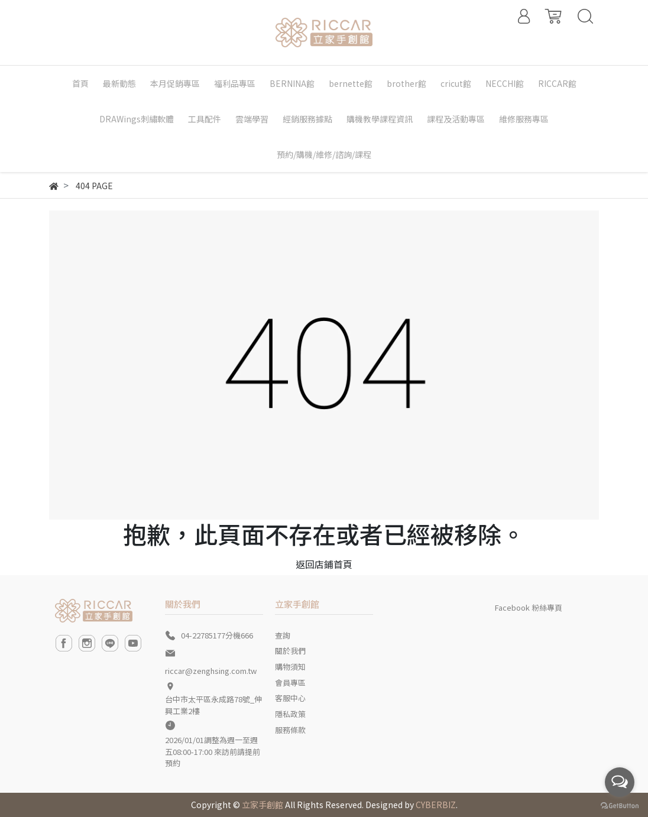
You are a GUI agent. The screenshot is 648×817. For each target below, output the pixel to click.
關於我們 (290, 650)
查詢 (282, 635)
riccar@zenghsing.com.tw (211, 670)
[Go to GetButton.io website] (620, 805)
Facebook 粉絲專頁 (528, 607)
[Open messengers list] (619, 782)
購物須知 (290, 666)
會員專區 (290, 682)
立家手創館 (262, 804)
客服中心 (290, 697)
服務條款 (290, 729)
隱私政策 (290, 713)
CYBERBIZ (436, 804)
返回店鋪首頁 (324, 564)
